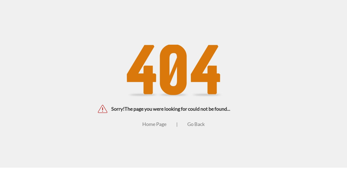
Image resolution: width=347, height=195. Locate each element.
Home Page (154, 124)
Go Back (196, 124)
